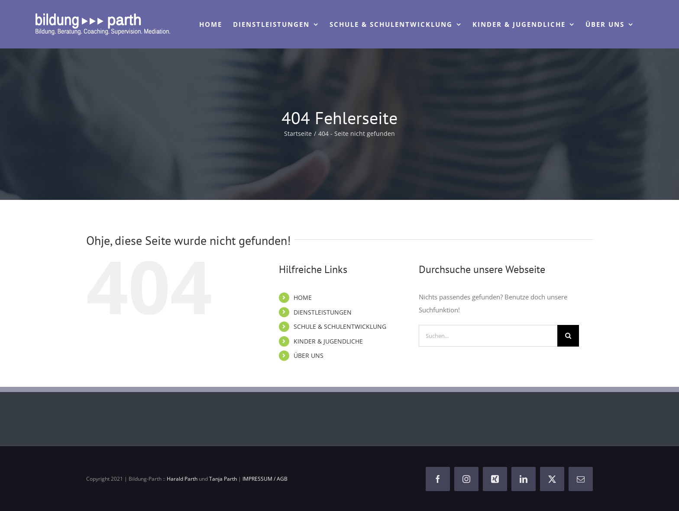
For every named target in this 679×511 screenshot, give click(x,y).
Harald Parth (182, 478)
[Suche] (568, 336)
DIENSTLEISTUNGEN (323, 312)
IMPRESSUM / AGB (265, 478)
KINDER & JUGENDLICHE (328, 341)
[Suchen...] (488, 336)
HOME (303, 297)
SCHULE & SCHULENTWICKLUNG (340, 326)
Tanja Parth (223, 478)
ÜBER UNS (308, 355)
